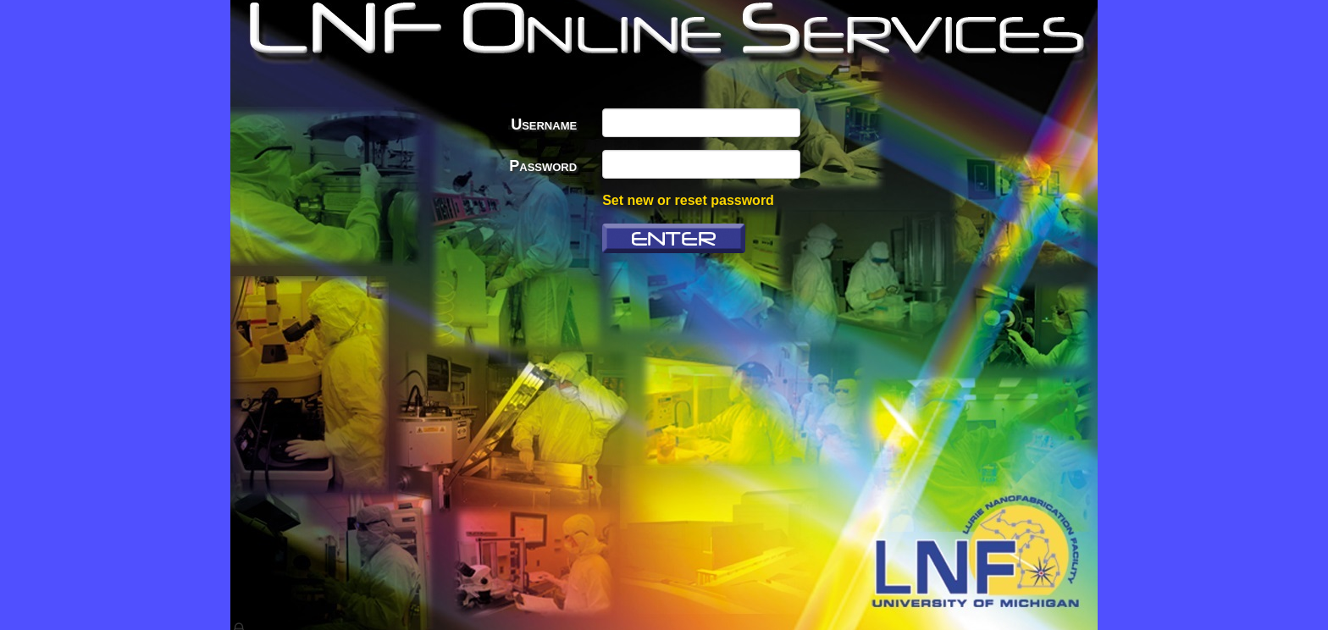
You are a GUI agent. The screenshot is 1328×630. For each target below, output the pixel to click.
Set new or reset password (688, 200)
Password (543, 166)
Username (544, 124)
